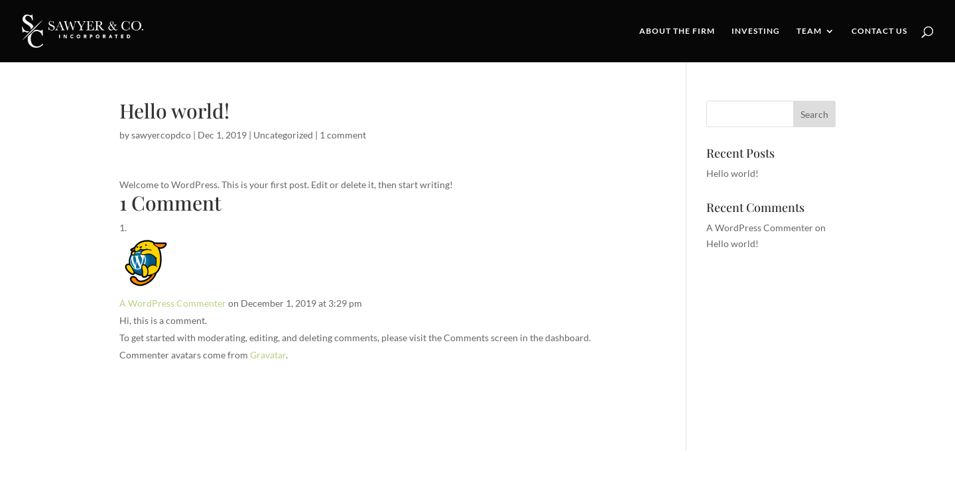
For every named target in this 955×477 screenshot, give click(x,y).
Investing (756, 31)
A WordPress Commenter (172, 303)
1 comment (343, 134)
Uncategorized (283, 134)
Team (809, 31)
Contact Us (879, 31)
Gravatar (268, 354)
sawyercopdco (161, 134)
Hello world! (732, 173)
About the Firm (677, 31)
